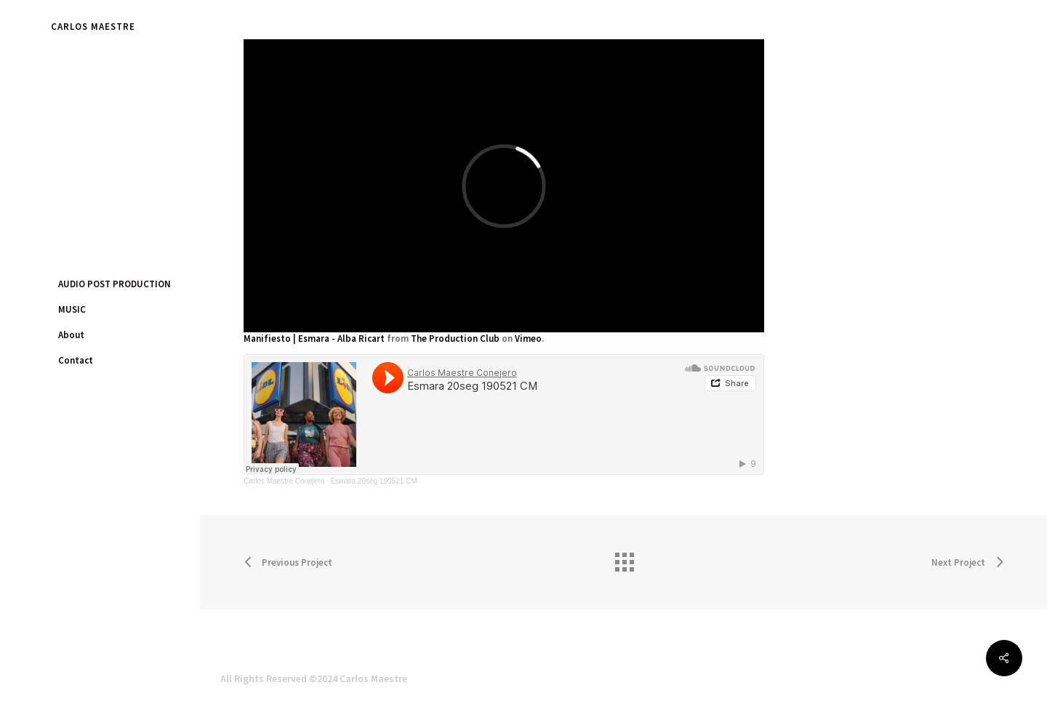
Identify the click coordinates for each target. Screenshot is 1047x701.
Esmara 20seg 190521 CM (374, 481)
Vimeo (528, 338)
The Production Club (455, 338)
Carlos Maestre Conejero (284, 481)
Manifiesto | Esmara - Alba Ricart (314, 338)
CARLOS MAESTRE (93, 26)
